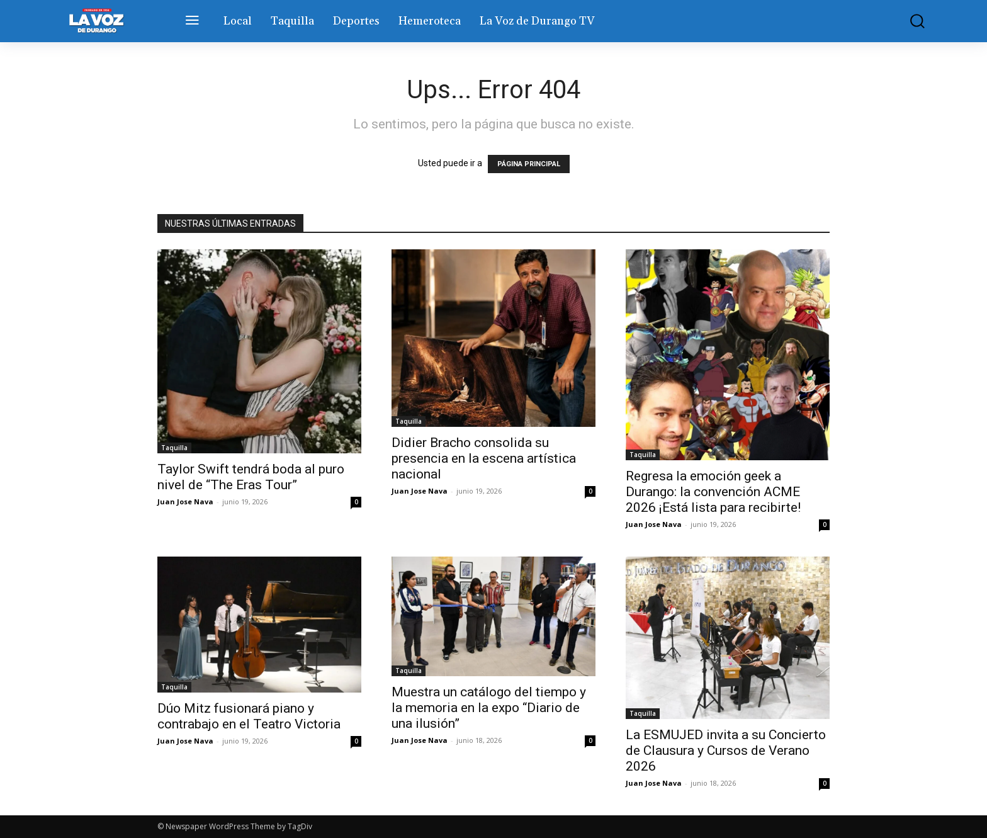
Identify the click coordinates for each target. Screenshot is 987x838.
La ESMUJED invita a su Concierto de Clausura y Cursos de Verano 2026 (726, 750)
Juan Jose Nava (185, 501)
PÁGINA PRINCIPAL (528, 164)
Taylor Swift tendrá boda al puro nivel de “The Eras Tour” (250, 476)
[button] (908, 21)
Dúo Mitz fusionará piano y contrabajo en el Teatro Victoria (249, 716)
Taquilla (174, 447)
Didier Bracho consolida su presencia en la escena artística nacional (484, 458)
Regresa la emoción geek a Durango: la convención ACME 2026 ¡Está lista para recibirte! (713, 491)
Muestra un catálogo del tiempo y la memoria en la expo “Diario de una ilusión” (489, 707)
